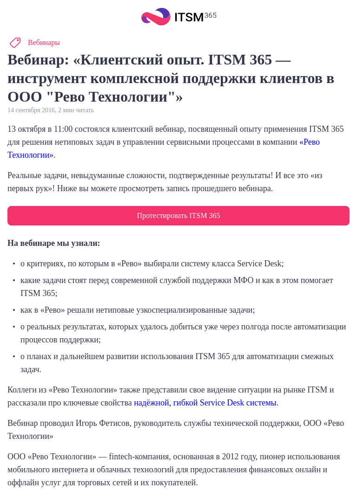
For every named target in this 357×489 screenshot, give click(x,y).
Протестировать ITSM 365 (178, 215)
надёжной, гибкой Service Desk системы (205, 402)
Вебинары (44, 42)
